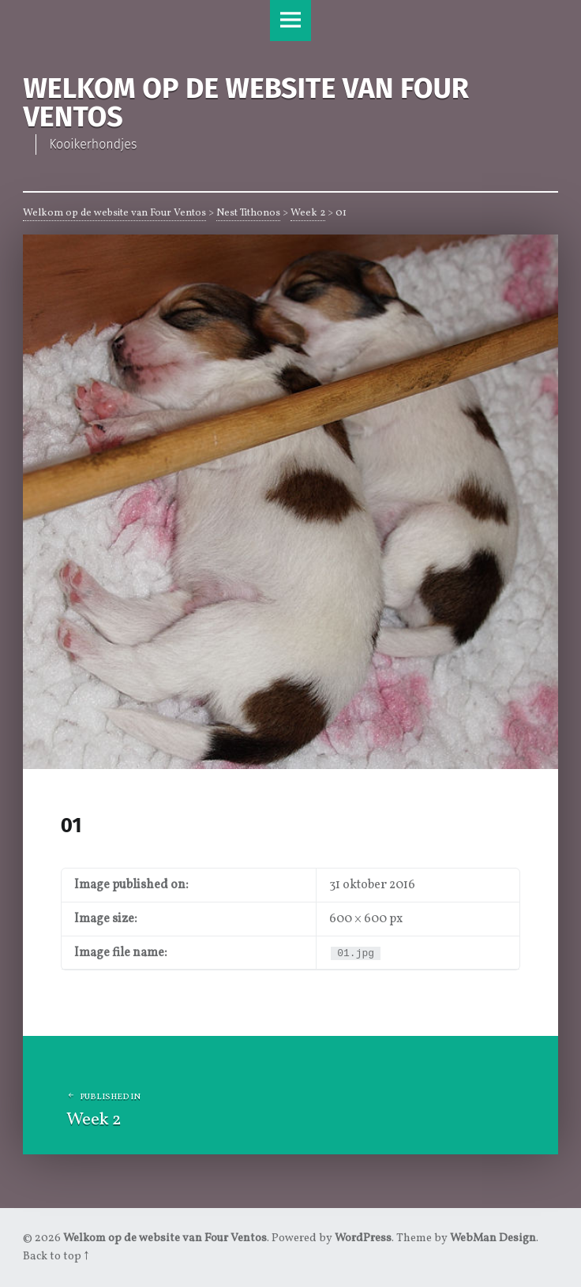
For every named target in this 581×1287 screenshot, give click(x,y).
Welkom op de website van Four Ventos (114, 213)
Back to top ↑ (55, 1256)
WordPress (363, 1238)
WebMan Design (493, 1238)
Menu (290, 20)
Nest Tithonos (248, 213)
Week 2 (307, 213)
